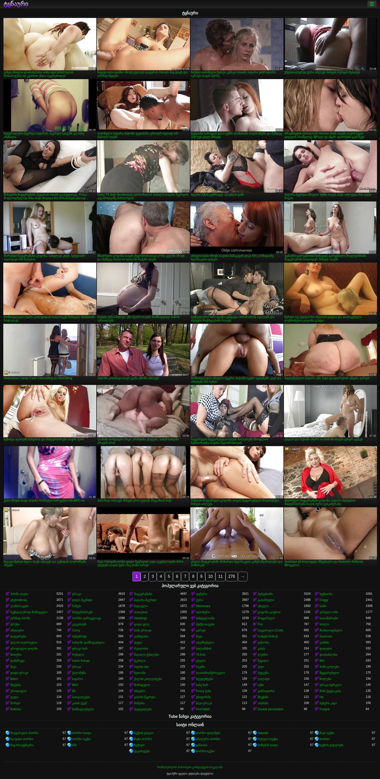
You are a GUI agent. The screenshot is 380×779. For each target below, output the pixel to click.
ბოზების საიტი (268, 745)
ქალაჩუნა (79, 673)
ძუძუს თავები (205, 624)
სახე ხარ (202, 685)
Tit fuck (201, 654)
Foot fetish (203, 709)
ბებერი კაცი (328, 703)
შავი (199, 636)
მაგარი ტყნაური (22, 745)
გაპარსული (266, 600)
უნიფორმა (203, 697)
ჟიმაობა (263, 642)
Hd (321, 697)
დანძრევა (17, 660)
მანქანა (139, 703)
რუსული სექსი (268, 739)
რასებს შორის (268, 636)
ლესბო (263, 654)
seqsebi (263, 733)
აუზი (261, 685)
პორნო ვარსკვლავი (86, 618)
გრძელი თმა (329, 612)
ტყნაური (16, 4)
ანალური (17, 630)
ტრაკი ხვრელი (330, 685)
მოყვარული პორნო (24, 733)
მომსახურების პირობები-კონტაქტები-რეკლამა (189, 767)
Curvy (76, 630)
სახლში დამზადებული (88, 642)
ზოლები (325, 679)
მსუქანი (263, 697)
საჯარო (77, 679)
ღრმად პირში (20, 618)
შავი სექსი (327, 733)
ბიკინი (200, 667)
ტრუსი (14, 624)
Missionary (203, 606)
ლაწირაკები (19, 606)
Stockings (140, 618)
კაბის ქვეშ (79, 703)
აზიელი (263, 606)
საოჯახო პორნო (21, 739)
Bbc (322, 660)
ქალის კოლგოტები (148, 679)
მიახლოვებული (331, 630)
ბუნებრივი (79, 636)
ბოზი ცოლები (329, 667)
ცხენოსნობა (18, 600)
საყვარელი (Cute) (270, 630)
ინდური (139, 691)
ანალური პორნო (208, 739)
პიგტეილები (143, 709)
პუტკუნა (263, 673)
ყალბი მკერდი (144, 697)
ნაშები (76, 606)
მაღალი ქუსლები (146, 654)
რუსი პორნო (143, 739)
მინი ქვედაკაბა (330, 691)
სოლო (324, 624)
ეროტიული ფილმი (24, 648)
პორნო (325, 739)
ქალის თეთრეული (23, 642)
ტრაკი (76, 594)
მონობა (15, 709)
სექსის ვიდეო (143, 733)
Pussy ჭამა (203, 691)
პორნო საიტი (81, 733)
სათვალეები (81, 697)
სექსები (139, 745)
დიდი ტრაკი (19, 673)
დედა (138, 642)
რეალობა (141, 648)
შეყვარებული (329, 673)
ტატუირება (18, 636)
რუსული (78, 654)
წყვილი (263, 660)
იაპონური (203, 612)
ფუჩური (201, 594)
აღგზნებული (205, 642)
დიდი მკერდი (82, 600)
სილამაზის (203, 648)
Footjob (325, 709)
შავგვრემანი (143, 594)
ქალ (261, 667)
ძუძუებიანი (265, 594)
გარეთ (201, 630)
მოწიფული (142, 685)
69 (73, 691)
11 (220, 576)
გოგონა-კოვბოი (269, 612)
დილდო (326, 648)
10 (210, 576)
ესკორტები (142, 751)
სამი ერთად (142, 630)
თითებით (141, 612)
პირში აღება (19, 594)
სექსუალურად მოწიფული (28, 612)
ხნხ (74, 745)
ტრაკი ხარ (79, 648)
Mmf (75, 685)
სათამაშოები (329, 618)
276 (231, 576)
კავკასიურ (79, 624)
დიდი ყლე (141, 624)
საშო (323, 606)
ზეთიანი (140, 673)
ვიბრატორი (266, 691)
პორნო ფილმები (208, 733)
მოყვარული (266, 618)
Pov (260, 624)
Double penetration (270, 709)
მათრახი (326, 636)
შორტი (15, 703)
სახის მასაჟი (81, 660)
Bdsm (14, 679)
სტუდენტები (204, 679)
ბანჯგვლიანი (205, 618)
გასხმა (324, 642)
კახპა (261, 648)
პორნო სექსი (81, 739)
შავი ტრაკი (204, 703)
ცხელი (201, 660)
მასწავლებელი (83, 709)
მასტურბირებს (82, 612)
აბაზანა (263, 703)
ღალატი (264, 679)
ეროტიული (18, 691)
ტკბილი (139, 660)
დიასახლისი (329, 654)
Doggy (324, 600)
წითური (15, 654)
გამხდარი (141, 636)
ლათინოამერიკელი (210, 673)
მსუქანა (15, 685)
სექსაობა (326, 594)
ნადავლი (140, 606)
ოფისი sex (141, 667)
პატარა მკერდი (145, 600)
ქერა (199, 600)
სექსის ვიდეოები (331, 745)
